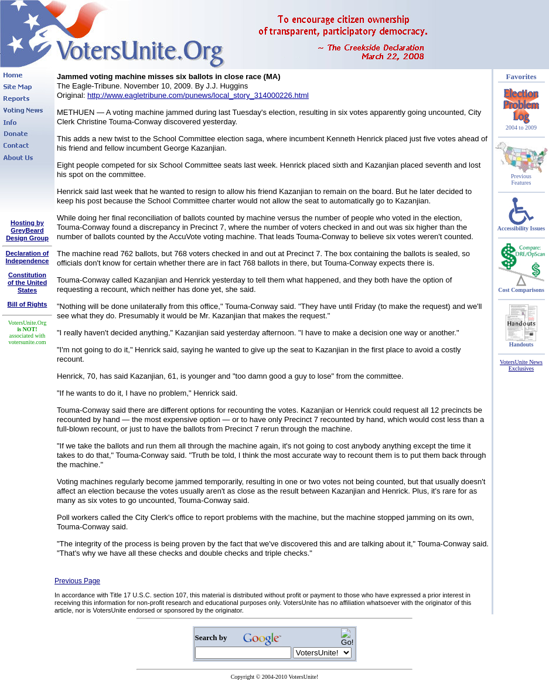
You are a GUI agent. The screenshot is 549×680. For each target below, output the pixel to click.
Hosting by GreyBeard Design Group (27, 230)
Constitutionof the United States (27, 282)
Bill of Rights (27, 304)
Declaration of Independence (27, 257)
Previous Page (77, 581)
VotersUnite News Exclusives (521, 365)
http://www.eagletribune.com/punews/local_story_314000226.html (198, 95)
